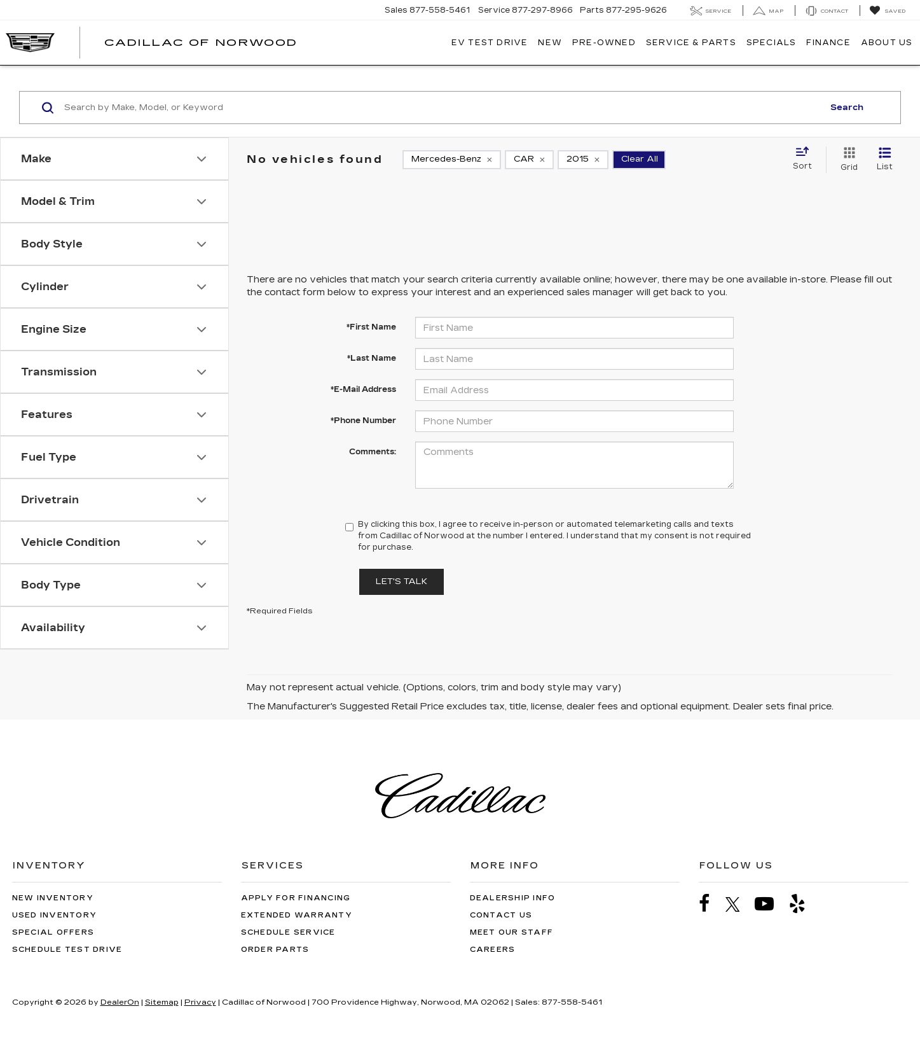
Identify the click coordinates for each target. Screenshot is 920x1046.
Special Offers (53, 932)
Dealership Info (513, 898)
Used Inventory (54, 915)
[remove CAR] (529, 159)
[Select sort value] (806, 159)
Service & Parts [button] (691, 42)
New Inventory (52, 898)
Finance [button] (828, 42)
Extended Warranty (296, 915)
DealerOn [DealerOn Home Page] (119, 1002)
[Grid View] (846, 159)
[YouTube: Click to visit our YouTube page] (770, 903)
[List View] (884, 159)
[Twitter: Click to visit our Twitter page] (739, 904)
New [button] (550, 42)
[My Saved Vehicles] (887, 11)
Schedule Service (288, 932)
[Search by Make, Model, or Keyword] (442, 107)
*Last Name (371, 358)
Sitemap (162, 1002)
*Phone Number (363, 420)
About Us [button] (887, 42)
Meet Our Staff (512, 932)
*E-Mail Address (363, 389)
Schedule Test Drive (67, 949)
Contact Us (501, 915)
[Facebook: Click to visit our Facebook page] (711, 903)
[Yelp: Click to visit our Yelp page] (803, 903)
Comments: (372, 451)
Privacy (200, 1002)
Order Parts (275, 949)
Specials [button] (771, 42)
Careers (493, 949)
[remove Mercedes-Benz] (451, 159)
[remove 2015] (583, 159)
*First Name (371, 327)
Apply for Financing (296, 898)
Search (846, 107)
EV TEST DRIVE (489, 42)
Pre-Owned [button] (604, 42)
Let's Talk (401, 581)
